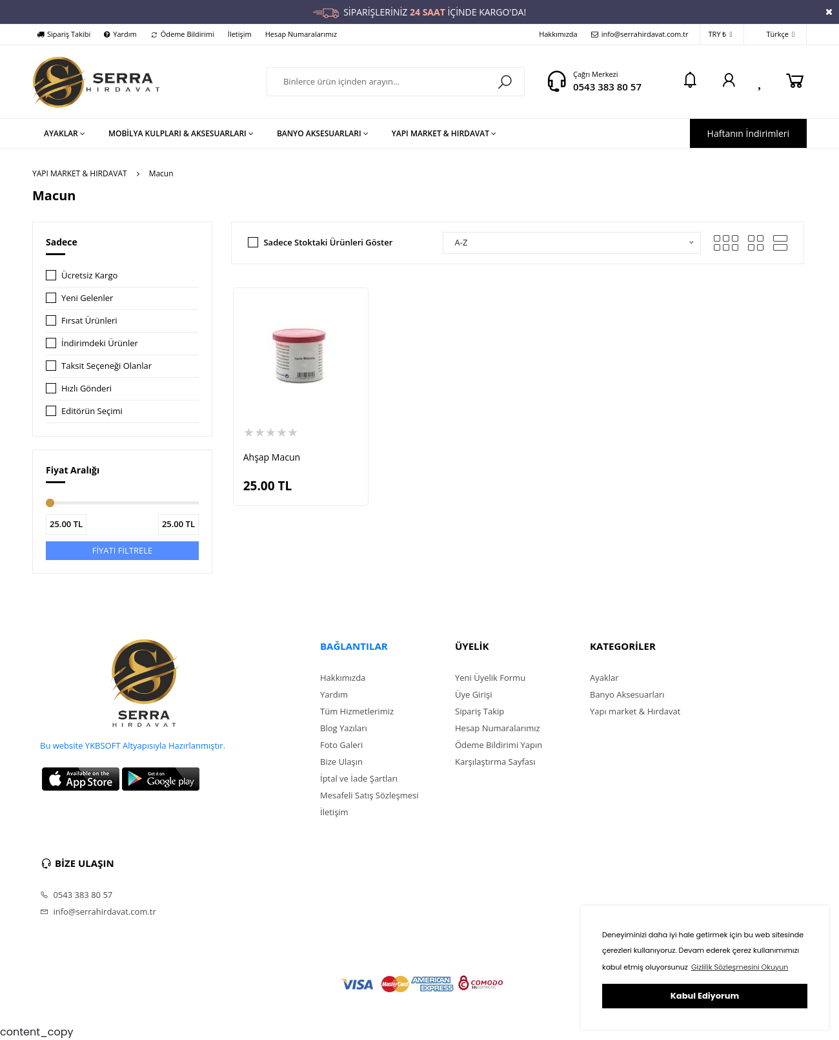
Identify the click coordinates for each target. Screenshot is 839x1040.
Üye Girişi (473, 694)
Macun (161, 173)
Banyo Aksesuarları (627, 694)
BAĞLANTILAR (354, 646)
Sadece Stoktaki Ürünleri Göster (327, 242)
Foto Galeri (341, 745)
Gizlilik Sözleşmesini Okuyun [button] (739, 967)
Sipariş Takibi (63, 34)
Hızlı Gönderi (86, 388)
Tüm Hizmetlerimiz (357, 711)
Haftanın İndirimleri (748, 133)
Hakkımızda (558, 34)
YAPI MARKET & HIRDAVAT (79, 173)
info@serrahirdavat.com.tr (640, 34)
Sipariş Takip (479, 711)
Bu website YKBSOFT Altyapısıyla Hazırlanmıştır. (132, 745)
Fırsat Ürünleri (89, 320)
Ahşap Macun (271, 457)
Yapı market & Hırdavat (635, 711)
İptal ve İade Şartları (359, 778)
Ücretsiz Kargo (89, 275)
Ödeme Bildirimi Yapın (498, 745)
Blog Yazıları (343, 728)
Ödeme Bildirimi (182, 34)
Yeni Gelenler (87, 298)
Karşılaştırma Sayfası (495, 761)
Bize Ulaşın (341, 761)
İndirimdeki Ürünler (99, 343)
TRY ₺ (721, 34)
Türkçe (773, 34)
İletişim (240, 34)
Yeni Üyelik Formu (490, 677)
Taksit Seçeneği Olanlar (106, 365)
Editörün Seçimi (92, 411)
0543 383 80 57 (607, 86)
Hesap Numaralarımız (301, 34)
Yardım (120, 34)
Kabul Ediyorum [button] (705, 996)
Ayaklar (604, 677)
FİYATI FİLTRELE (122, 550)
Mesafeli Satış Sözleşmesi (369, 795)
